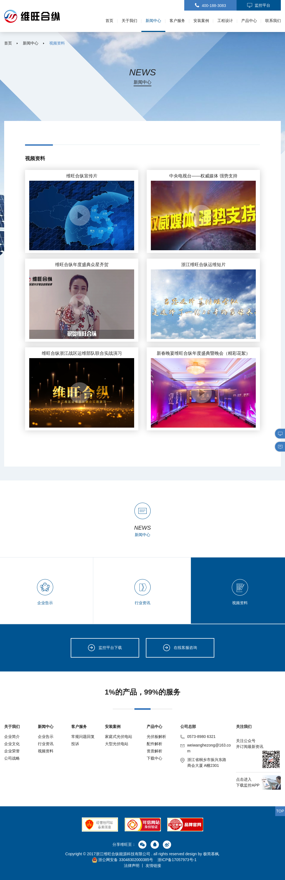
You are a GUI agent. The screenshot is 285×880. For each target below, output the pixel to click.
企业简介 (12, 736)
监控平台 (258, 5)
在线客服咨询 (180, 648)
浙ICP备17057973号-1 (177, 859)
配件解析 (154, 744)
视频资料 (57, 43)
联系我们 (273, 20)
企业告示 (45, 736)
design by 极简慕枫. (202, 854)
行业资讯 (45, 744)
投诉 (75, 744)
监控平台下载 (105, 648)
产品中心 (249, 20)
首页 (109, 20)
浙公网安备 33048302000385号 (122, 859)
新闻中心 (153, 20)
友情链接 (153, 865)
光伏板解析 (156, 736)
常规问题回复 (83, 736)
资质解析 (154, 751)
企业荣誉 (12, 751)
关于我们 (129, 20)
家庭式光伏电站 (118, 736)
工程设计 (225, 20)
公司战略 (12, 758)
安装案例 (201, 20)
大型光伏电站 (116, 744)
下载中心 (154, 758)
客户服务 (177, 20)
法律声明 (131, 865)
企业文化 (12, 744)
